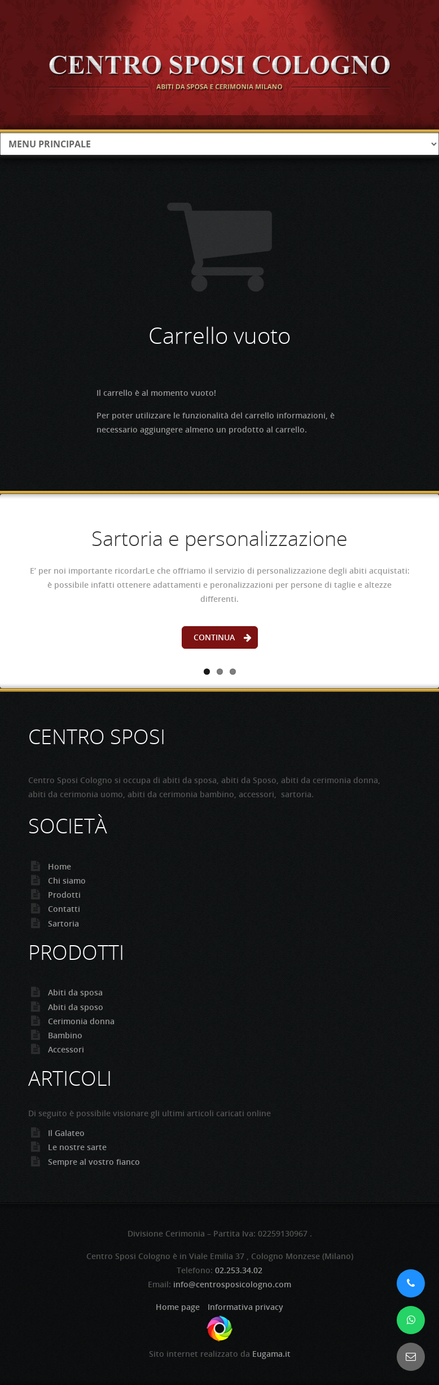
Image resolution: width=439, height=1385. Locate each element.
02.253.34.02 (238, 1270)
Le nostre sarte (77, 1147)
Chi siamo (67, 880)
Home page (178, 1306)
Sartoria (63, 923)
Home (59, 866)
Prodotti (64, 894)
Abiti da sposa (75, 992)
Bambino (65, 1035)
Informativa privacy (245, 1306)
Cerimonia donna (81, 1021)
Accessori (66, 1049)
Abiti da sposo (75, 1007)
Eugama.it (271, 1353)
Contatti (64, 908)
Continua (214, 637)
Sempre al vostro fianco (94, 1161)
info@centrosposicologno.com (232, 1284)
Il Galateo (66, 1133)
